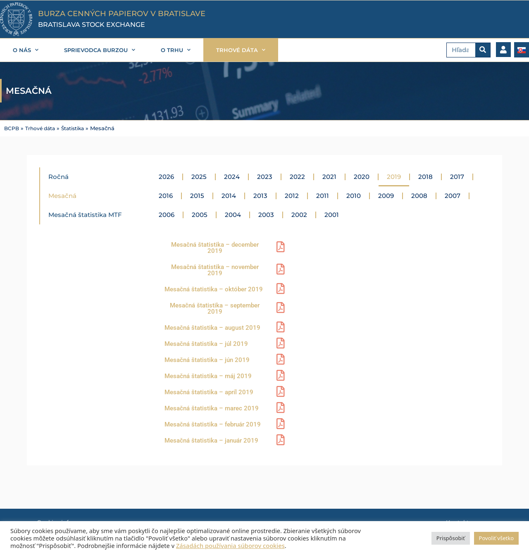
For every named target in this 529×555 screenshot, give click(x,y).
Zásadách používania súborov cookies (230, 545)
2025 (199, 177)
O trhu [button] (176, 50)
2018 (425, 177)
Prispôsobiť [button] (450, 538)
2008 (419, 196)
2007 (452, 196)
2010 (353, 196)
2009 (386, 196)
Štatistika (78, 128)
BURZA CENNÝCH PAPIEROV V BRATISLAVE (121, 13)
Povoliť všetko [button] (496, 538)
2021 (329, 177)
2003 (266, 215)
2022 (297, 177)
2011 (322, 196)
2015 (197, 196)
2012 (292, 196)
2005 (199, 215)
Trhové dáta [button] (240, 50)
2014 (229, 196)
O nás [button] (25, 50)
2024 (232, 177)
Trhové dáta (42, 128)
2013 (260, 196)
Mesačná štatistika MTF (85, 215)
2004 (233, 215)
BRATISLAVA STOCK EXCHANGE (91, 25)
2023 (264, 177)
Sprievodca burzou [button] (99, 50)
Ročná (58, 177)
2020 (361, 177)
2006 (166, 215)
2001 (331, 215)
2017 (457, 177)
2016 (166, 196)
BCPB (12, 128)
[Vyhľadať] (482, 50)
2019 (394, 177)
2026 (166, 177)
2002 (299, 215)
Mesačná (62, 196)
